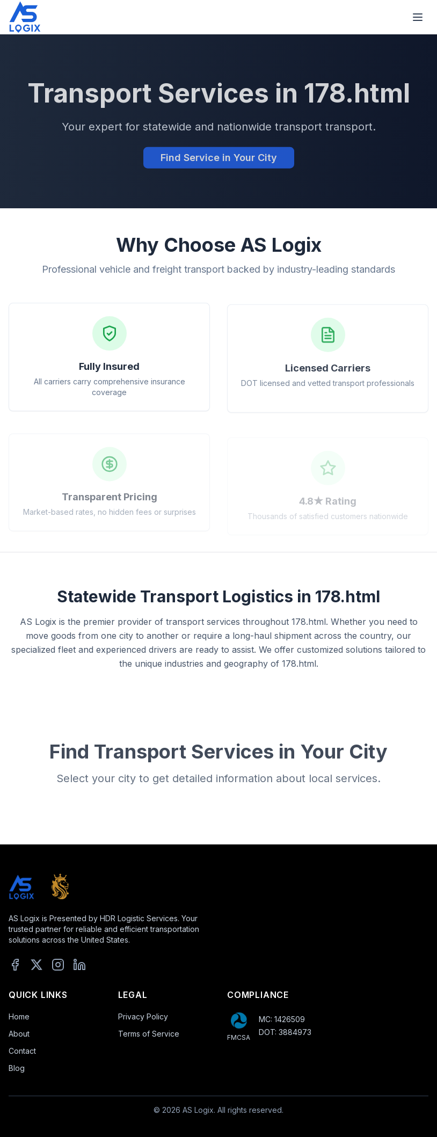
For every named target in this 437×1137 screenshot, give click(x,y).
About (19, 1033)
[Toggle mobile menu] (417, 17)
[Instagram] (58, 964)
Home (19, 1016)
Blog (17, 1068)
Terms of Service (148, 1033)
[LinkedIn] (79, 964)
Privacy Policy (143, 1016)
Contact (22, 1050)
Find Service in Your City (219, 159)
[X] (36, 964)
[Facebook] (15, 964)
